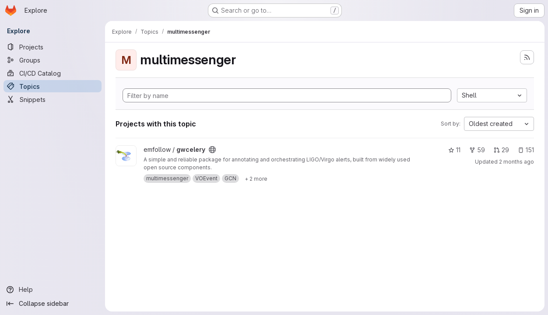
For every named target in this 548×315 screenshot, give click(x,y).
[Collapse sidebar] (53, 304)
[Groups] (53, 60)
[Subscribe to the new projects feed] (527, 57)
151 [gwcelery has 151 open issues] (526, 150)
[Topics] (53, 86)
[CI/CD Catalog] (53, 73)
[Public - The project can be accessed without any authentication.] (212, 149)
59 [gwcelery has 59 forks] (477, 150)
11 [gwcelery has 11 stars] (454, 150)
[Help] (53, 290)
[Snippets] (53, 99)
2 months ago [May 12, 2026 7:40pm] (516, 161)
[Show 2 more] (256, 178)
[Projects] (53, 47)
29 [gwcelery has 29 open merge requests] (501, 150)
